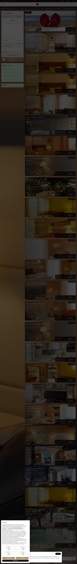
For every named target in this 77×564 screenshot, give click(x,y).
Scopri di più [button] (15, 560)
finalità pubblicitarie (14, 535)
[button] (28, 522)
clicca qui (42, 558)
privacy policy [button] (24, 525)
